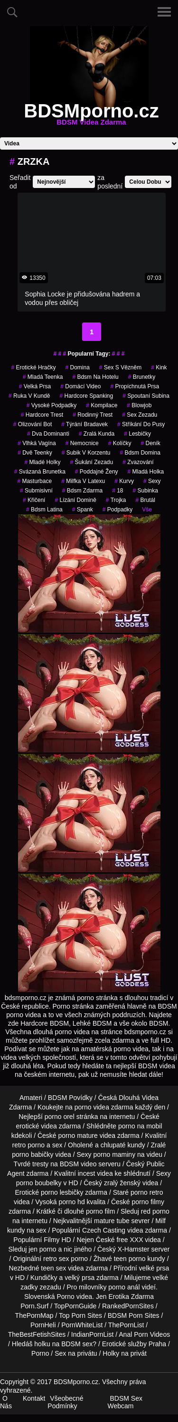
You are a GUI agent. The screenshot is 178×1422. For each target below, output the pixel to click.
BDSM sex (77, 1344)
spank (82, 509)
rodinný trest (92, 414)
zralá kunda (96, 433)
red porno (155, 1211)
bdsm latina (44, 509)
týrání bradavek (84, 424)
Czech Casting (103, 1230)
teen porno (130, 1258)
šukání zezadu (91, 462)
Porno (65, 1296)
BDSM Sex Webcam (125, 1402)
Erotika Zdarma (131, 1296)
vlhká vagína (37, 443)
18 (117, 490)
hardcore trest (42, 414)
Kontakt (34, 1398)
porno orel (60, 1116)
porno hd (71, 1202)
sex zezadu (139, 414)
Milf (160, 1221)
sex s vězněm (120, 367)
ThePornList (126, 1325)
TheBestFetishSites (37, 1334)
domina (77, 367)
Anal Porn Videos (144, 1334)
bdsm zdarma (82, 490)
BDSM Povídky (70, 1097)
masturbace (34, 481)
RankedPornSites (128, 1306)
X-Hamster (134, 1249)
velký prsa (79, 1277)
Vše (147, 509)
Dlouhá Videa (139, 1097)
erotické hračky (33, 367)
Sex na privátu (76, 1353)
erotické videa (36, 1126)
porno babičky (32, 1154)
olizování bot (32, 424)
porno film (100, 1211)
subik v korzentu (86, 452)
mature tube (112, 1221)
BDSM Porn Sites (133, 1315)
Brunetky (141, 377)
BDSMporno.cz (91, 116)
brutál (145, 500)
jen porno (42, 1249)
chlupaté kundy (123, 1145)
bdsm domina (140, 452)
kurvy (124, 481)
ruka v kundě (29, 396)
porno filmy (148, 1202)
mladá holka (146, 471)
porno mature (78, 1135)
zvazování (137, 462)
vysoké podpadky (52, 405)
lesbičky (137, 433)
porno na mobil (140, 1126)
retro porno (28, 1145)
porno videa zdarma (104, 1107)
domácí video (80, 386)
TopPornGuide (75, 1306)
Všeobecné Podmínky (65, 1402)
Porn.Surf (34, 1306)
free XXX (129, 1239)
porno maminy (114, 1154)
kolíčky (119, 443)
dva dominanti (48, 433)
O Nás (6, 1402)
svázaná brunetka (40, 471)
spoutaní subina (145, 396)
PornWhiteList (82, 1325)
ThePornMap (34, 1315)
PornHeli (43, 1325)
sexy (152, 481)
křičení (34, 500)
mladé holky (42, 462)
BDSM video (78, 1164)
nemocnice (82, 443)
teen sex (53, 1268)
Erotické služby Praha (134, 1344)
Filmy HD (57, 1239)
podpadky (117, 509)
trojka (116, 500)
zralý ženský (122, 1183)
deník (150, 443)
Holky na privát (125, 1353)
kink (159, 367)
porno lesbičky (62, 1192)
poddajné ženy (96, 471)
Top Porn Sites (80, 1315)
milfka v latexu (83, 481)
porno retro (147, 1192)
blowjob (139, 405)
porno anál (124, 1287)
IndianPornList (92, 1334)
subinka (145, 490)
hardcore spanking (86, 396)
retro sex (56, 1258)
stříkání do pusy (141, 424)
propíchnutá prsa (134, 386)
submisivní (36, 490)
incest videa (95, 1173)
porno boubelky (39, 1183)
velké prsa (154, 1268)
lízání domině (75, 500)
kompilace (101, 405)
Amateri (30, 1097)
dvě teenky (35, 452)
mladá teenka (43, 377)
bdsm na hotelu (95, 377)
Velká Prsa (35, 386)
